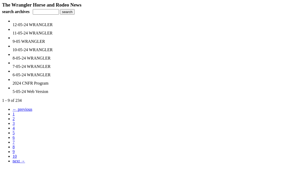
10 (15, 156)
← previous (22, 109)
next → (19, 161)
